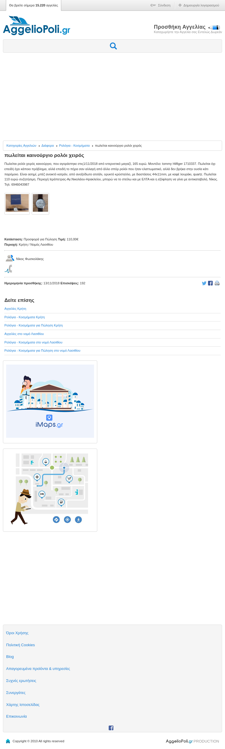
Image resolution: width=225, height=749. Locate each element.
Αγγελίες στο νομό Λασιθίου (24, 334)
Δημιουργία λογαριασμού (201, 5)
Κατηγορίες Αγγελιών (21, 145)
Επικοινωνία (16, 716)
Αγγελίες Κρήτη (15, 308)
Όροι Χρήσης (17, 633)
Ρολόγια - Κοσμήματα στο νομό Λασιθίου (33, 342)
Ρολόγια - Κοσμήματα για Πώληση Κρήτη (33, 325)
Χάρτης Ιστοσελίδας (23, 704)
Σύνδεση (164, 5)
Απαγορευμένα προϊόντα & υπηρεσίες (38, 668)
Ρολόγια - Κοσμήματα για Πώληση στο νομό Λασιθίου (42, 350)
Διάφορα (48, 145)
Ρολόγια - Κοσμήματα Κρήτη (24, 317)
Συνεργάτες (15, 692)
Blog (10, 656)
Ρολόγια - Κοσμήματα (74, 145)
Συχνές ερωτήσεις (21, 680)
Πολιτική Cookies (20, 645)
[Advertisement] (112, 97)
